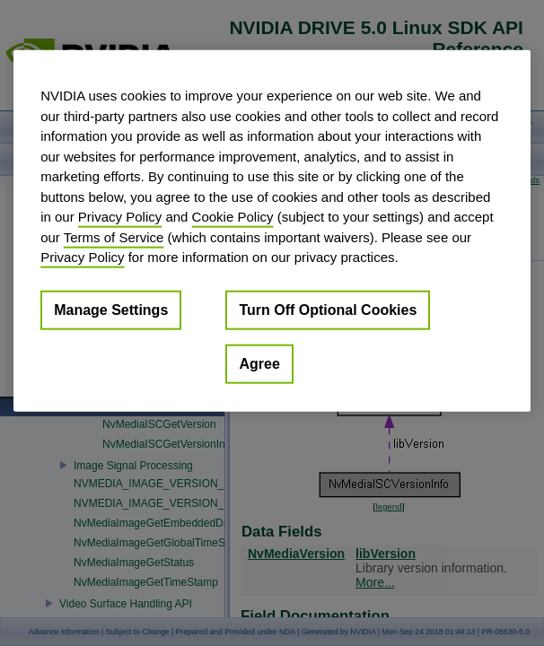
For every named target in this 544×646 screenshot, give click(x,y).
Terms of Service (114, 236)
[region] (272, 231)
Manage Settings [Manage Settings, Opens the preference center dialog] (111, 309)
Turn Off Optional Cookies (328, 309)
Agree (259, 363)
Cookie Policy (233, 216)
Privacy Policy (120, 216)
